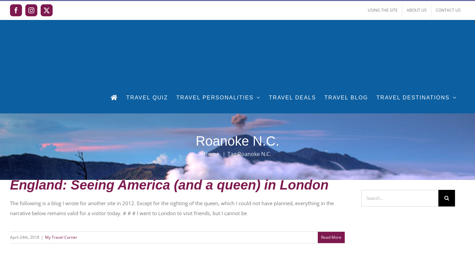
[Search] (446, 198)
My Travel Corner (61, 237)
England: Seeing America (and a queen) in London (169, 185)
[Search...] (400, 198)
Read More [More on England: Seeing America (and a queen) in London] (331, 237)
